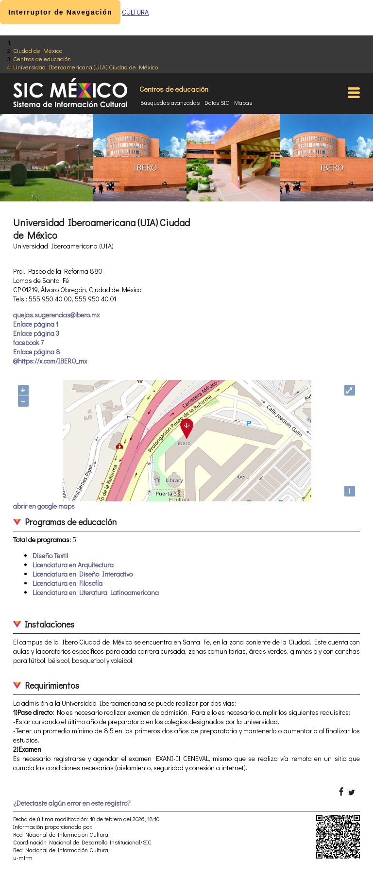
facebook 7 (28, 342)
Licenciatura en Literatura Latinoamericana (96, 592)
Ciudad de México (37, 50)
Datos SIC (216, 102)
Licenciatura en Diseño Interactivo (83, 573)
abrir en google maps (44, 506)
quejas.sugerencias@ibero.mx (56, 314)
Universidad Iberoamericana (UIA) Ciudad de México (85, 67)
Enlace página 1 (35, 324)
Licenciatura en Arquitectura (73, 564)
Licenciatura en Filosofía (67, 583)
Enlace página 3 (36, 333)
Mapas (243, 102)
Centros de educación (42, 58)
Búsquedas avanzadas (170, 102)
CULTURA (135, 12)
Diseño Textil (50, 555)
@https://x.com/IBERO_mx (50, 360)
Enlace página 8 (36, 351)
